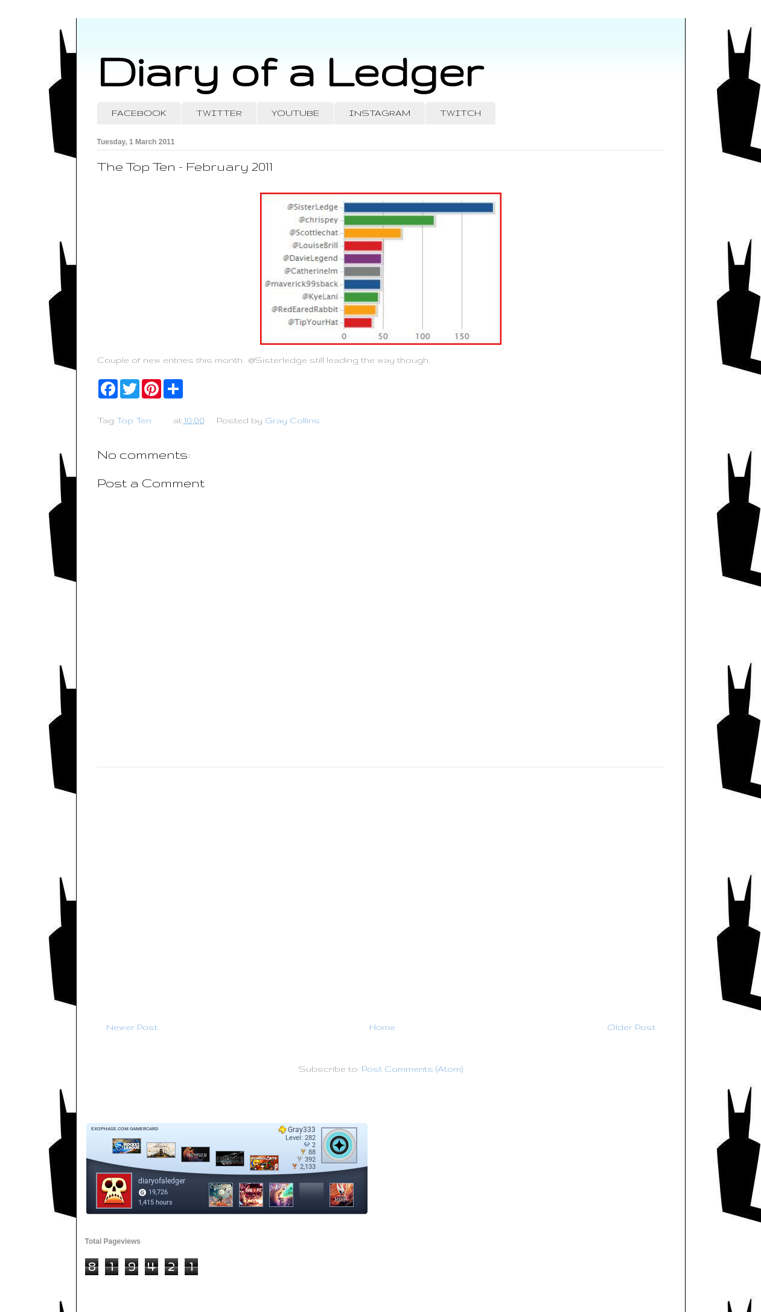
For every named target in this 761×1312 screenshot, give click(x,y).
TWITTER (219, 113)
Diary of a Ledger (290, 71)
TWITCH (460, 113)
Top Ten (133, 420)
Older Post (631, 1027)
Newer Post (132, 1027)
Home (382, 1027)
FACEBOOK (139, 113)
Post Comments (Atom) (412, 1069)
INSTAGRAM (379, 113)
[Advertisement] (380, 889)
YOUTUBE (295, 113)
